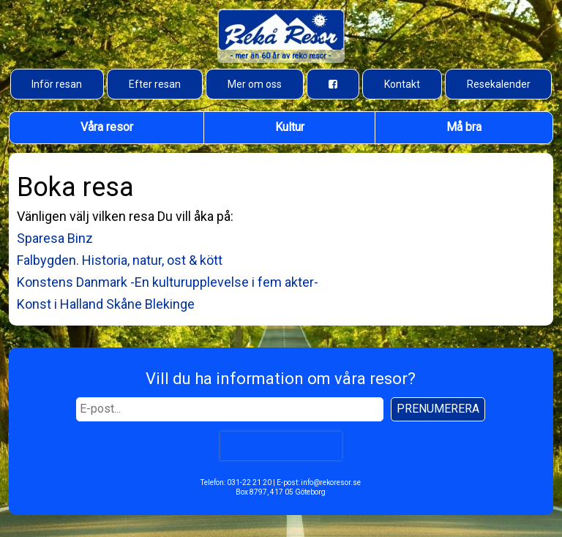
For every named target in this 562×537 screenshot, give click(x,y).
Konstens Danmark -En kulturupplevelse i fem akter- (167, 282)
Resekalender (499, 84)
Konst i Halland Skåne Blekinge (106, 304)
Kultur (289, 127)
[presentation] (281, 445)
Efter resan (155, 84)
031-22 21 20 (249, 482)
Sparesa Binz (55, 238)
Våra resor (106, 127)
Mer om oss (255, 84)
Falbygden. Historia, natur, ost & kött (119, 260)
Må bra (464, 127)
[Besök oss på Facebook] (333, 84)
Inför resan (56, 84)
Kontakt (402, 84)
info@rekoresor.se (331, 482)
